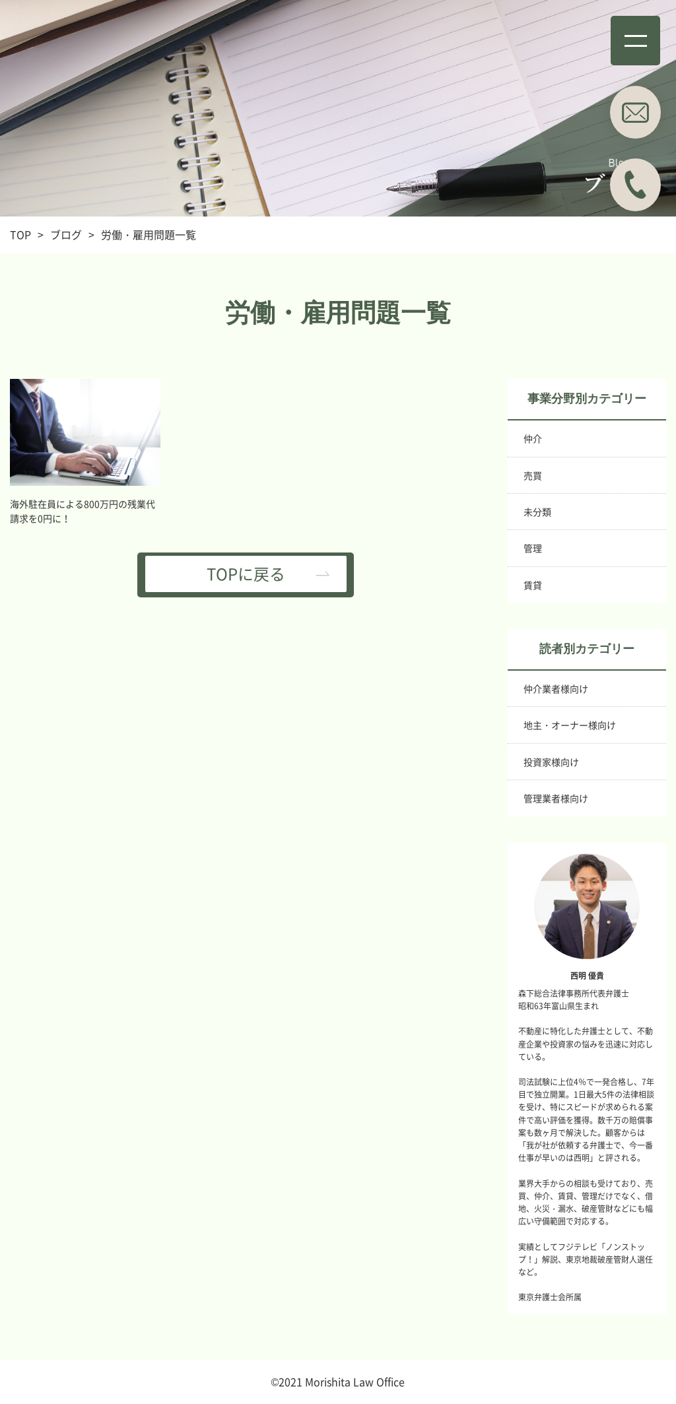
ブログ (66, 234)
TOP (20, 234)
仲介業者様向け (556, 688)
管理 (533, 547)
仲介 (533, 438)
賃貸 (533, 584)
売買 (533, 475)
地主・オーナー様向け (570, 724)
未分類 (537, 511)
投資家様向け (551, 761)
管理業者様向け (556, 798)
